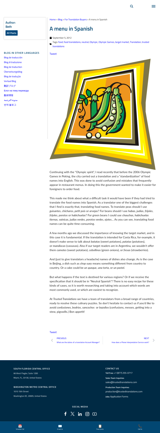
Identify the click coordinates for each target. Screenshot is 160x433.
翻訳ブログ (10, 86)
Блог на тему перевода (16, 91)
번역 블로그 (10, 105)
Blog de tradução (12, 76)
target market (122, 42)
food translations (72, 42)
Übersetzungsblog (13, 72)
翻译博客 (8, 95)
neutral (85, 42)
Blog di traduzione (13, 62)
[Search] (131, 10)
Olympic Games (106, 42)
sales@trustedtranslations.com (121, 382)
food (60, 42)
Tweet (53, 54)
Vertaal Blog (10, 81)
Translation (135, 42)
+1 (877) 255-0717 (124, 373)
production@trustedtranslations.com (124, 391)
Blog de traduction (13, 67)
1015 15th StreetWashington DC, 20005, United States (30, 394)
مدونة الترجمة (10, 100)
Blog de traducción (13, 57)
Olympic (94, 42)
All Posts (11, 33)
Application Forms (120, 396)
